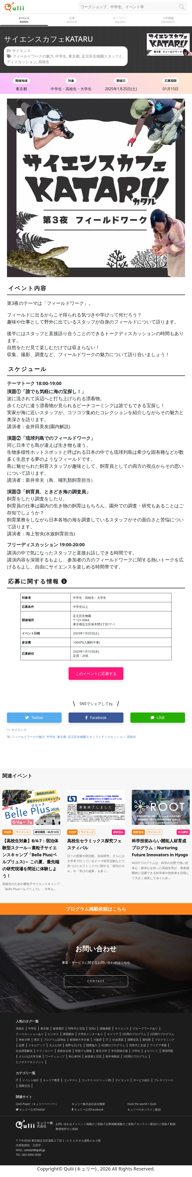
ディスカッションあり (30, 1034)
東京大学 (101, 1051)
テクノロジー (44, 1051)
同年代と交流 (76, 1028)
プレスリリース (163, 1080)
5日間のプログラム (136, 1056)
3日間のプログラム (134, 1034)
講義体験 (105, 1028)
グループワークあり (145, 1028)
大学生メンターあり (90, 1034)
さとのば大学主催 (30, 1056)
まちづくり (151, 1051)
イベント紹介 (30, 1080)
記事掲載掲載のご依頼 (120, 1124)
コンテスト (71, 1080)
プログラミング (164, 1040)
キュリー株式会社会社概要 (88, 1104)
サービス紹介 (141, 1080)
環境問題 (167, 1051)
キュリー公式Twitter (30, 1110)
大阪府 (97, 1040)
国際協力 (91, 1045)
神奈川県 (24, 1040)
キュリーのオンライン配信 (144, 1110)
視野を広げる (73, 1045)
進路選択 (58, 1028)
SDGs (92, 1028)
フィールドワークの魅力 (33, 56)
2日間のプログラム (162, 1034)
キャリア (112, 1034)
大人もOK (55, 1045)
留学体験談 (112, 1056)
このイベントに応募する (96, 673)
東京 (37, 1040)
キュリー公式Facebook (87, 1110)
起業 (21, 1045)
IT (107, 1040)
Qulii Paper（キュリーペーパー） (37, 1104)
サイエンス (21, 50)
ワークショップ (55, 1056)
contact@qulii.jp (34, 1150)
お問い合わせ (64, 1124)
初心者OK (75, 1056)
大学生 (136, 1051)
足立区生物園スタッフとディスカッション (96, 737)
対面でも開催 (83, 1051)
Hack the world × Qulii (141, 1104)
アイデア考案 (158, 1045)
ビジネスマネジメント (30, 1062)
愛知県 (146, 1040)
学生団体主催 (119, 1051)
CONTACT (96, 981)
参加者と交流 (93, 1056)
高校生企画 (64, 1051)
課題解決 (68, 1034)
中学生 (60, 56)
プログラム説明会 (54, 1040)
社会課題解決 (24, 1051)
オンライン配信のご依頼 (152, 1124)
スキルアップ (36, 1045)
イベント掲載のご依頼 (89, 1124)
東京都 (73, 56)
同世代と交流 (137, 1045)
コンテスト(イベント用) (96, 1080)
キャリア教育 (51, 1080)
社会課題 (117, 1040)
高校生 (44, 61)
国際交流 (133, 1040)
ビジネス (53, 1034)
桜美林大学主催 (79, 1040)
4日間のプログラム (113, 1045)
